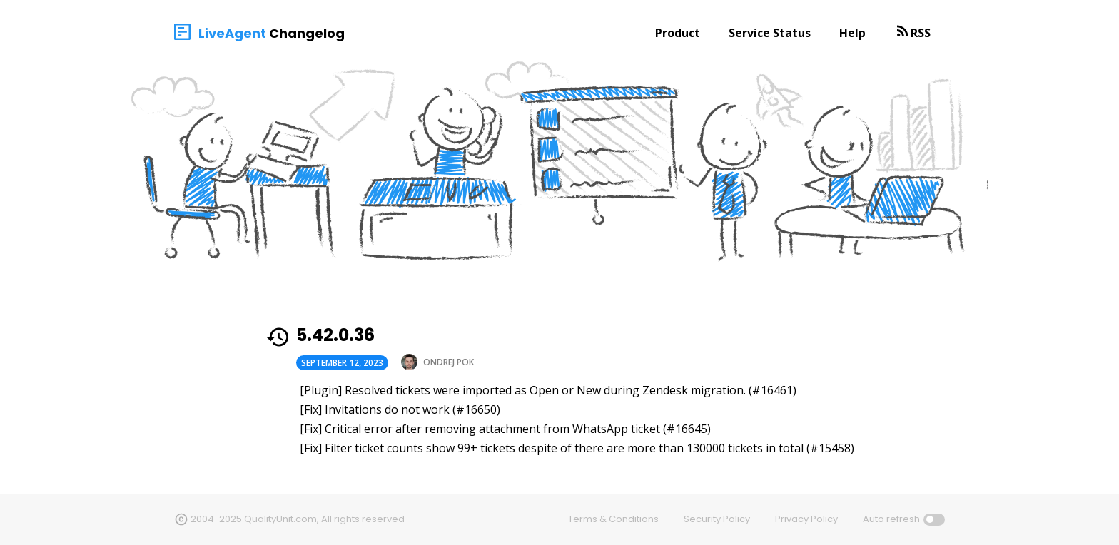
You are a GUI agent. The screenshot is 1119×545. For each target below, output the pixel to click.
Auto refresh (891, 519)
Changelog (307, 33)
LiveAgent (232, 33)
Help (852, 33)
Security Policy (717, 519)
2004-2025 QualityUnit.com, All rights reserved (298, 519)
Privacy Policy (806, 519)
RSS (921, 33)
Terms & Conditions (613, 519)
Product (677, 33)
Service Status (770, 33)
